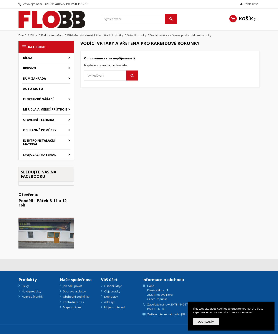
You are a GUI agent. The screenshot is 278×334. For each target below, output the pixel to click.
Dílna (27, 58)
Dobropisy (111, 297)
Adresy (109, 302)
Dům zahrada (34, 78)
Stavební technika (38, 120)
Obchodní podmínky (75, 297)
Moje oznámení (114, 307)
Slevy (25, 286)
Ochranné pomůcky (39, 130)
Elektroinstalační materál (39, 142)
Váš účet (109, 279)
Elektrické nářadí (38, 99)
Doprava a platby (74, 291)
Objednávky (112, 291)
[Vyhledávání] (139, 19)
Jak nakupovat (72, 286)
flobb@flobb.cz (184, 314)
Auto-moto (33, 89)
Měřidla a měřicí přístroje (45, 109)
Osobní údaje (113, 286)
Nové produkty (31, 291)
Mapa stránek (71, 307)
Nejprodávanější (32, 297)
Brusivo (29, 68)
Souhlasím (205, 322)
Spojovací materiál (39, 155)
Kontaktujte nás (73, 302)
